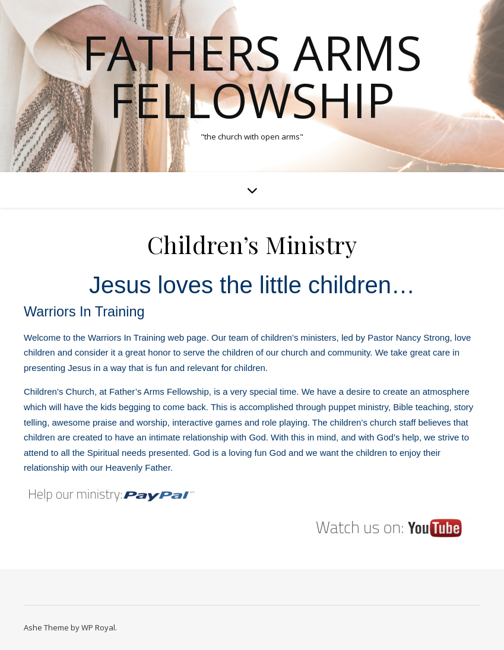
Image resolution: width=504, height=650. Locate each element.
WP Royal (98, 627)
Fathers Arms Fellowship (252, 75)
